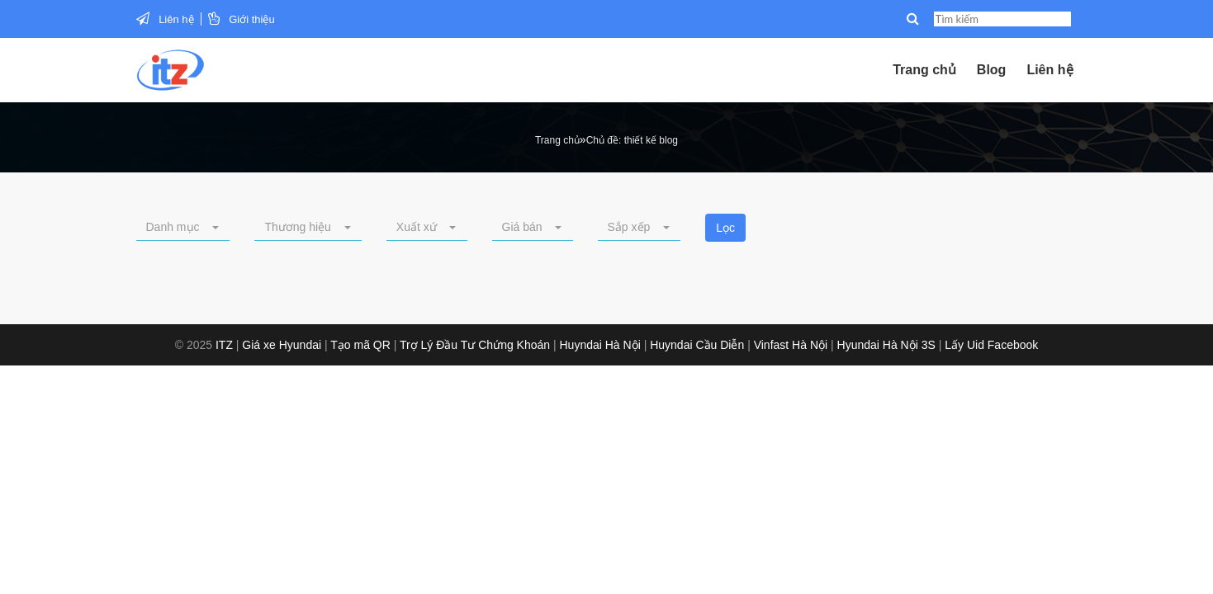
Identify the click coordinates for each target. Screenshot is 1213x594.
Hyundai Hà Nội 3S (886, 344)
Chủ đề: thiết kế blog (632, 140)
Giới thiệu (251, 19)
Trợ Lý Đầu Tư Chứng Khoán (475, 344)
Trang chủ (924, 70)
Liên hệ (176, 19)
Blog (992, 70)
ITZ (224, 344)
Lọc (725, 227)
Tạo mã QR (360, 344)
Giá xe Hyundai (281, 344)
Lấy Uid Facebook (991, 344)
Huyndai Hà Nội (600, 344)
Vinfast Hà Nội (790, 344)
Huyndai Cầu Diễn (697, 344)
